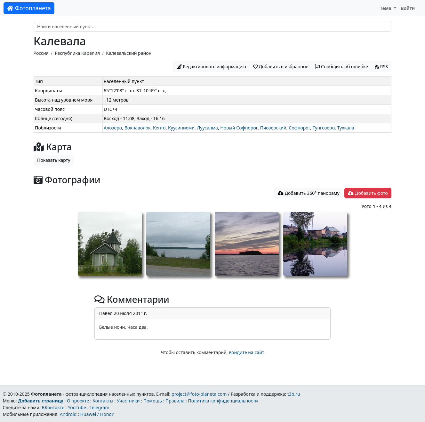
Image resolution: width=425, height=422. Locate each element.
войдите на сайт (246, 352)
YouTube (77, 407)
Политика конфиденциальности (223, 401)
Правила (174, 401)
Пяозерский (273, 128)
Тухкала (345, 128)
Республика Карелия (77, 53)
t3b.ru (293, 394)
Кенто (159, 128)
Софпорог (299, 128)
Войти (408, 8)
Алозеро (113, 128)
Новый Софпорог (239, 128)
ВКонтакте (53, 407)
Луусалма (207, 128)
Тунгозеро (324, 128)
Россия (41, 53)
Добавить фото (368, 193)
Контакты (102, 401)
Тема (386, 8)
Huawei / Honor (96, 414)
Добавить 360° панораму (309, 193)
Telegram (99, 407)
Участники (128, 401)
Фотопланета (29, 8)
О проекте (78, 401)
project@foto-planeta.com (199, 394)
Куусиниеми (181, 128)
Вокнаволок (137, 128)
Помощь (152, 401)
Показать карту (53, 160)
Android (68, 414)
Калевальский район (128, 53)
